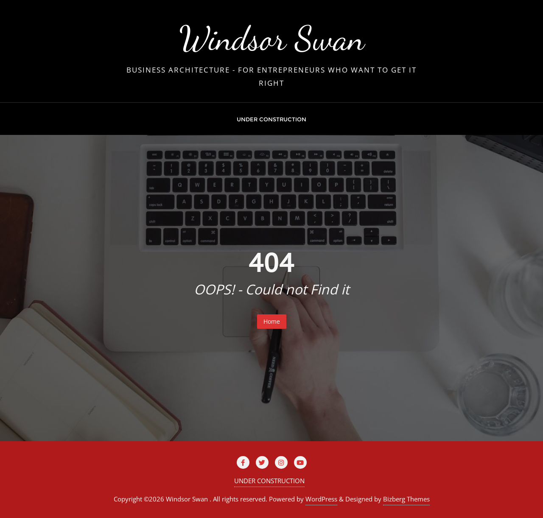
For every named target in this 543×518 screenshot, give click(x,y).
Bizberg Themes (406, 499)
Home (271, 321)
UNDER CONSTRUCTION (269, 480)
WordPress (321, 499)
